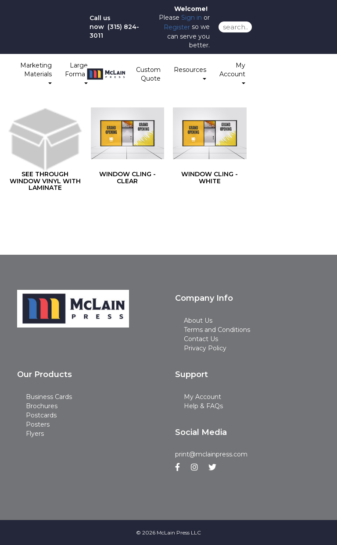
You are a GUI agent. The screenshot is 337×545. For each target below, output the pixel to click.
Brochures (41, 406)
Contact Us (201, 339)
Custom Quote (148, 74)
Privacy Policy (205, 348)
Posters (38, 424)
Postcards (41, 415)
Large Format (76, 72)
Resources (190, 73)
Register (177, 27)
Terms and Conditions (217, 330)
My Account (202, 397)
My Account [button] (232, 72)
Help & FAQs (203, 406)
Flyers (35, 434)
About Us (198, 320)
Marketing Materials (36, 72)
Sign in (191, 17)
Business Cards (49, 397)
